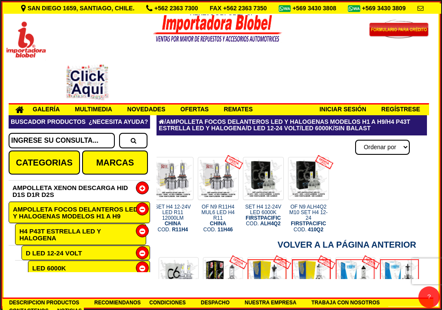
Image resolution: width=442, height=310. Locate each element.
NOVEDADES (146, 109)
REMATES (238, 109)
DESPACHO (215, 303)
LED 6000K (49, 268)
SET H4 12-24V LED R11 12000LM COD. (173, 218)
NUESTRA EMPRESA (270, 303)
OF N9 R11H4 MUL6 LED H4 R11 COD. (217, 218)
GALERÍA (46, 109)
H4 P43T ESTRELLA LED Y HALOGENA (60, 234)
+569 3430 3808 (315, 8)
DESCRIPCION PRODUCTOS (44, 303)
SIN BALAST (353, 128)
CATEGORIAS (44, 162)
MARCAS (115, 162)
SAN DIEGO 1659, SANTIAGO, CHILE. (78, 8)
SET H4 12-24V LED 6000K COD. (263, 215)
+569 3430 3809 (385, 8)
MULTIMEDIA (93, 109)
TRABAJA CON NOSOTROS (345, 303)
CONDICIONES (167, 303)
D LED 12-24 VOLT (54, 253)
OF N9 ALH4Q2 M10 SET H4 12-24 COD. (308, 218)
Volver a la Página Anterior (346, 244)
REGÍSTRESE (400, 109)
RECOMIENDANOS (117, 303)
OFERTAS (195, 109)
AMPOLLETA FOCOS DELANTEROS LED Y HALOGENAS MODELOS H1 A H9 (75, 213)
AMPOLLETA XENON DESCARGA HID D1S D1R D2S (70, 191)
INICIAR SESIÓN (342, 109)
